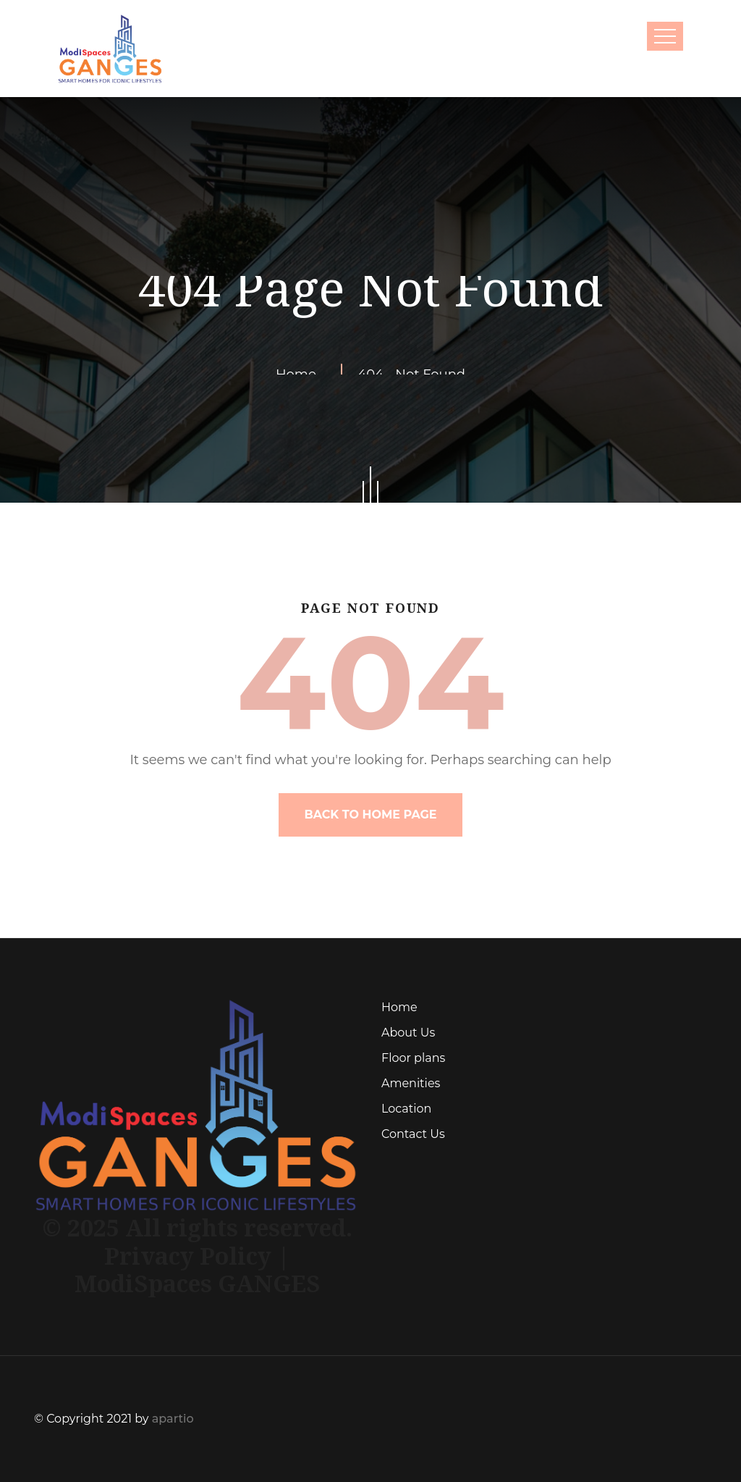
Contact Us (413, 1134)
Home (399, 1007)
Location (406, 1108)
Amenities (410, 1083)
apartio (173, 1419)
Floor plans (413, 1058)
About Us (408, 1032)
